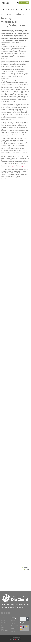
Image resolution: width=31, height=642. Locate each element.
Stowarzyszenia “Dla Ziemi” (19, 167)
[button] (17, 3)
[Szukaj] (27, 619)
